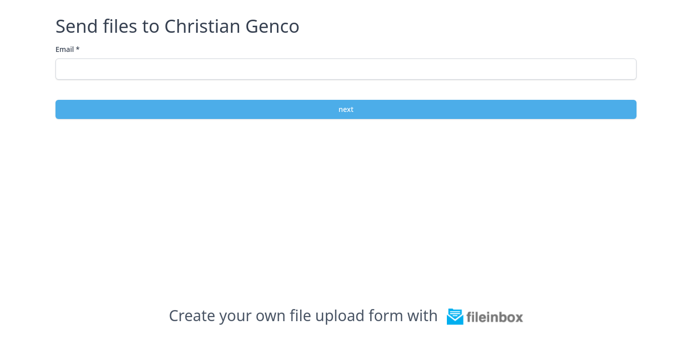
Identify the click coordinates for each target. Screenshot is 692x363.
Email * (67, 49)
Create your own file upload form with (346, 316)
